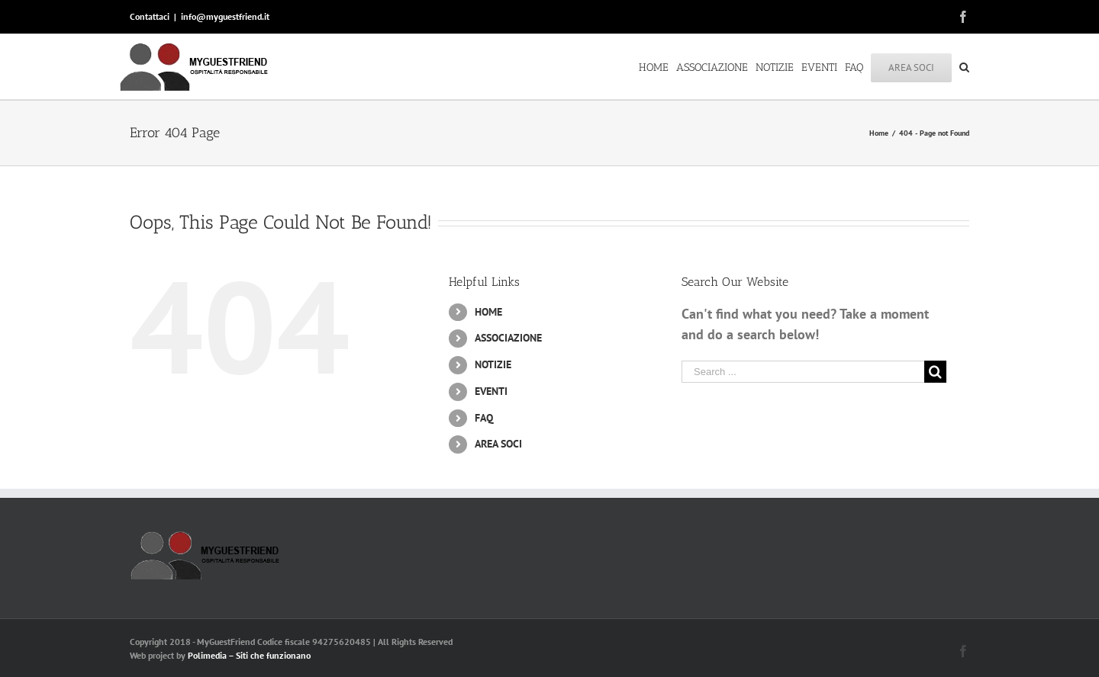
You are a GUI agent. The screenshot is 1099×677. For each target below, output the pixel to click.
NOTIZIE (493, 364)
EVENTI (491, 391)
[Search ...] (803, 372)
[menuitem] (657, 66)
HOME (488, 312)
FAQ (484, 418)
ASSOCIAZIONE (508, 338)
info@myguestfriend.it (225, 16)
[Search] (964, 66)
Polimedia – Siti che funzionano (249, 655)
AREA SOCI (498, 444)
